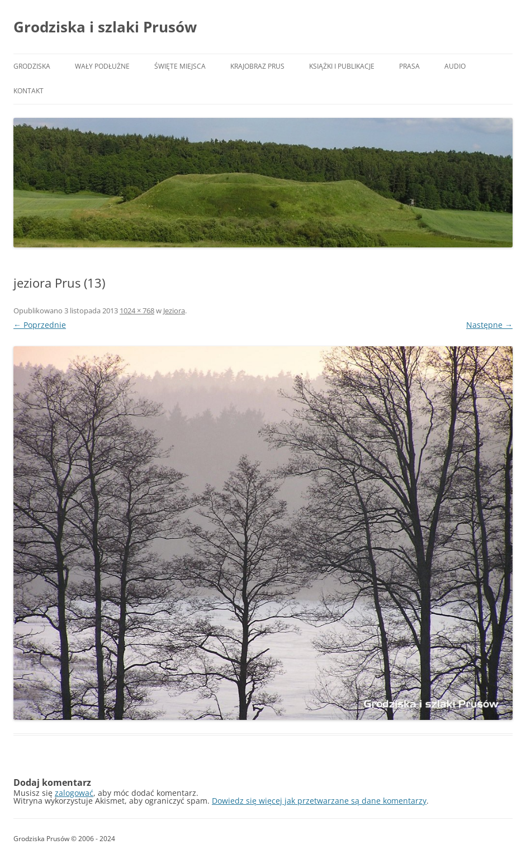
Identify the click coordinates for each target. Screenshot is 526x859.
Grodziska (31, 66)
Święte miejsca (180, 66)
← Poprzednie (39, 324)
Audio (455, 66)
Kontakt (28, 91)
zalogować (74, 793)
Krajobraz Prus (257, 66)
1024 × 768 (137, 311)
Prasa (409, 66)
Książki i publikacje (342, 66)
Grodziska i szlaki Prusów (105, 27)
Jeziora (174, 311)
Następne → (489, 324)
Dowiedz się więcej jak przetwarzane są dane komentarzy (319, 800)
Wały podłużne (102, 66)
